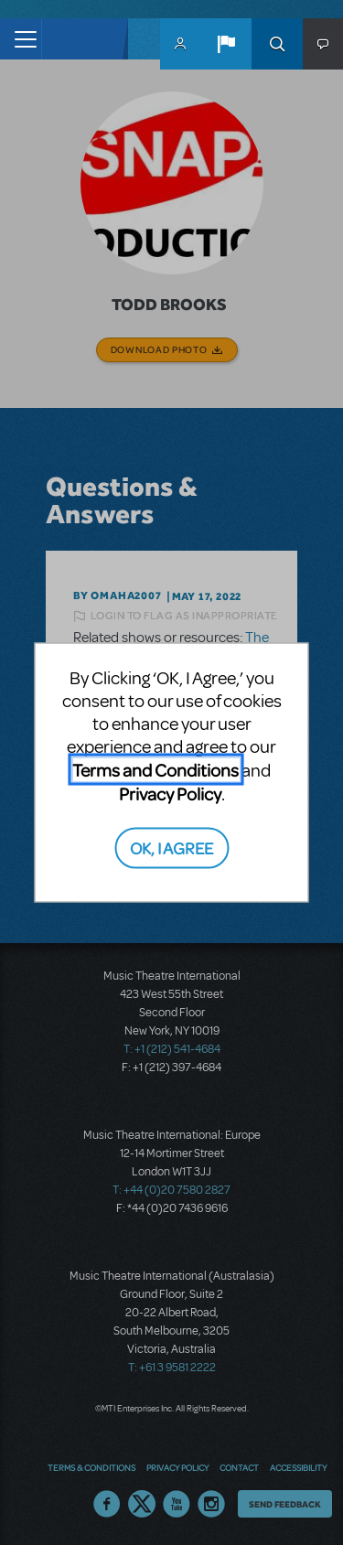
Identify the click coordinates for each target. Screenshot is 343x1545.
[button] (226, 44)
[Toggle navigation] (20, 38)
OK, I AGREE (171, 846)
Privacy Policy (170, 793)
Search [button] (277, 44)
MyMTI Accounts (180, 44)
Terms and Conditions (155, 769)
